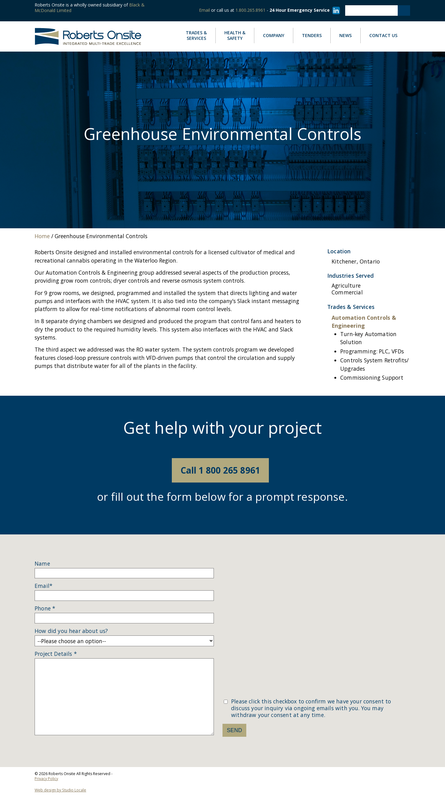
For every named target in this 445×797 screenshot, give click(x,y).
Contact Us (383, 35)
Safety (234, 35)
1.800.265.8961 (250, 10)
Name (42, 563)
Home (42, 236)
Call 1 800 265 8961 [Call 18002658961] (220, 470)
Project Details (56, 654)
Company (278, 35)
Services (200, 36)
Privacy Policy (46, 778)
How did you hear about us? (71, 631)
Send (234, 730)
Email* (44, 586)
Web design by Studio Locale (60, 790)
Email (204, 10)
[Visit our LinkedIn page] (335, 10)
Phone (45, 608)
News (349, 35)
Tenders (312, 35)
